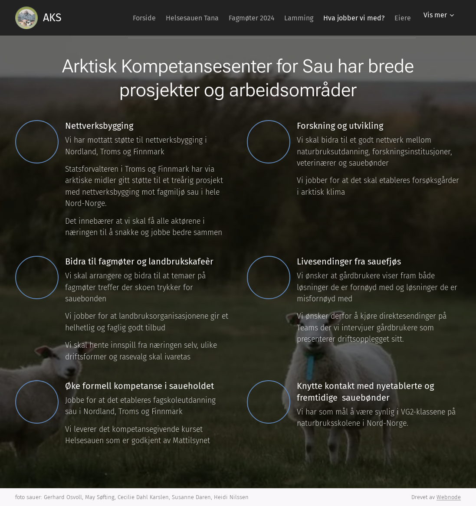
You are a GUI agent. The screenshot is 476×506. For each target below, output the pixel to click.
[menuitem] (112, 18)
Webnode (449, 497)
